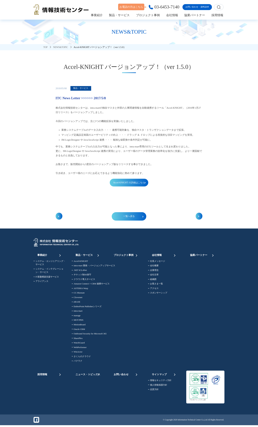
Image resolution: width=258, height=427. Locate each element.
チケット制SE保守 (81, 275)
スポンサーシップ (157, 294)
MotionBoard (79, 325)
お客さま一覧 (155, 285)
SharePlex (77, 339)
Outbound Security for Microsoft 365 (89, 335)
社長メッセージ (156, 262)
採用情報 (49, 374)
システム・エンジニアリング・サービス (49, 264)
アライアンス (41, 282)
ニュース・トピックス (88, 374)
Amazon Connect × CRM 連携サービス (89, 285)
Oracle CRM (78, 330)
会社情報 (164, 255)
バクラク (77, 362)
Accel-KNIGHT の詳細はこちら (129, 182)
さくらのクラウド (81, 357)
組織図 (152, 280)
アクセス (153, 289)
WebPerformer (79, 348)
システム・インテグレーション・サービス (48, 272)
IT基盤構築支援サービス (46, 278)
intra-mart (77, 312)
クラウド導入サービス (83, 280)
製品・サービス (88, 255)
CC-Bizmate (78, 294)
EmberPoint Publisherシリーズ (87, 307)
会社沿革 (153, 275)
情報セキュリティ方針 (159, 381)
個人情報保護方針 (157, 385)
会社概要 (153, 266)
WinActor (77, 353)
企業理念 (153, 271)
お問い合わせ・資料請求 (197, 7)
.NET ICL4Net (79, 271)
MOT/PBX (77, 321)
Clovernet (77, 298)
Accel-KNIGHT (80, 262)
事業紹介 (49, 255)
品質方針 (153, 390)
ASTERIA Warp (80, 289)
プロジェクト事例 (126, 255)
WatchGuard (78, 344)
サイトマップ (164, 374)
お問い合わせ (126, 374)
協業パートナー (202, 255)
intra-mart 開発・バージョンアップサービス (89, 266)
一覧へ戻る (129, 217)
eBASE (76, 303)
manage (76, 316)
